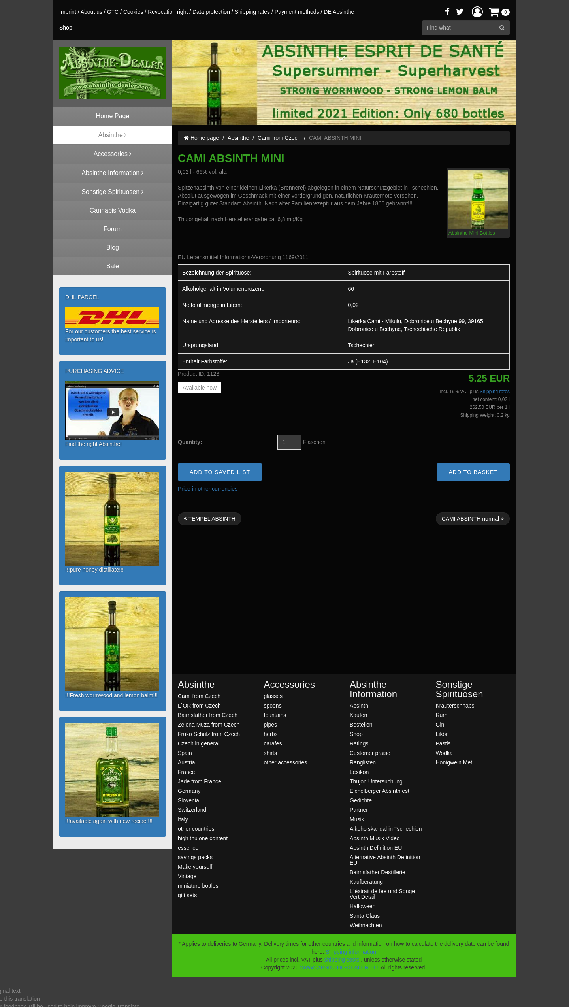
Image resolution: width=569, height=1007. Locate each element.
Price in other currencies (207, 489)
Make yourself (195, 867)
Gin (440, 724)
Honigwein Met (454, 762)
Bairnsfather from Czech (207, 715)
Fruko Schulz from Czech (209, 734)
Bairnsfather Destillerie (377, 872)
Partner (359, 810)
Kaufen (358, 715)
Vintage (187, 876)
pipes (270, 724)
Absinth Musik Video (375, 838)
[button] (477, 11)
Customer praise (370, 753)
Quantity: (190, 442)
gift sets (187, 895)
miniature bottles (198, 885)
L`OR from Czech (199, 705)
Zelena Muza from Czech (208, 724)
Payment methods (297, 12)
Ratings (359, 743)
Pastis (443, 743)
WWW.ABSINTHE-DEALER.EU (339, 967)
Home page (201, 138)
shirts (270, 753)
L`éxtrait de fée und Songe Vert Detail (382, 894)
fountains (275, 715)
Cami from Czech (279, 138)
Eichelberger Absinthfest (379, 791)
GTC (113, 12)
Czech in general (198, 743)
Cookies (133, 12)
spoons (273, 705)
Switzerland (192, 810)
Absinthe (238, 138)
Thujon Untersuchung (376, 781)
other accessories (285, 762)
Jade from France (199, 781)
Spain (185, 753)
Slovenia (188, 800)
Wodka (444, 753)
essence (188, 848)
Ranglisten (363, 762)
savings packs (195, 857)
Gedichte (361, 800)
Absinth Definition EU (376, 848)
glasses (273, 696)
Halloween (362, 906)
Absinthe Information (373, 689)
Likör (442, 734)
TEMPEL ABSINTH (210, 519)
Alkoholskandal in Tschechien (386, 829)
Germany (189, 791)
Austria (186, 762)
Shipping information (351, 952)
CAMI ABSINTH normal (473, 519)
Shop (356, 734)
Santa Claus (365, 916)
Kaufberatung (366, 882)
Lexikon (359, 772)
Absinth (359, 705)
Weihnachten (366, 925)
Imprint (67, 12)
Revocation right (168, 12)
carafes (273, 743)
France (186, 772)
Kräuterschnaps (455, 705)
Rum (442, 715)
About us (91, 12)
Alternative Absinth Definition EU (385, 860)
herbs (271, 734)
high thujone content (203, 838)
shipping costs (342, 959)
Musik (357, 819)
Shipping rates (252, 12)
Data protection (211, 12)
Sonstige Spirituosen (459, 689)
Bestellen (361, 724)
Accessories (289, 684)
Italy (183, 819)
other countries (196, 829)
